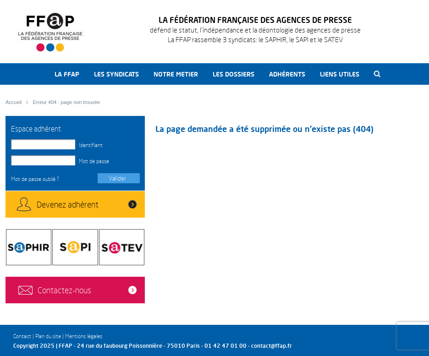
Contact (22, 336)
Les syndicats (116, 74)
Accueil (14, 102)
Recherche (377, 74)
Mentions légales (83, 336)
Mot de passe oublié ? (35, 178)
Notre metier (176, 74)
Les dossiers (233, 74)
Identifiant (91, 145)
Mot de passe (94, 161)
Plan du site (48, 336)
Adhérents (287, 74)
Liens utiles (339, 74)
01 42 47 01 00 (225, 345)
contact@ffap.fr (271, 345)
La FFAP (67, 74)
